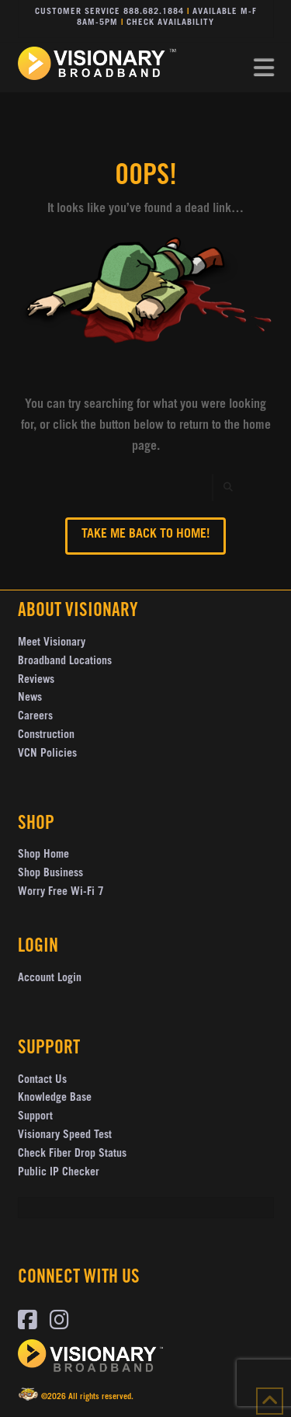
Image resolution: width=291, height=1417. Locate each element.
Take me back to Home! (145, 534)
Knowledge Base (55, 1098)
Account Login (49, 978)
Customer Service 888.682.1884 (109, 12)
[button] (264, 68)
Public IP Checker (58, 1173)
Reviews (36, 680)
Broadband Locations (65, 661)
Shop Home (43, 855)
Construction (46, 735)
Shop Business (50, 874)
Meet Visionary (51, 643)
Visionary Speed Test (65, 1135)
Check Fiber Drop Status (72, 1154)
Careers (35, 717)
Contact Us (42, 1080)
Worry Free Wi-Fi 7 (61, 892)
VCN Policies (47, 754)
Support (35, 1117)
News (30, 698)
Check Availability (170, 23)
